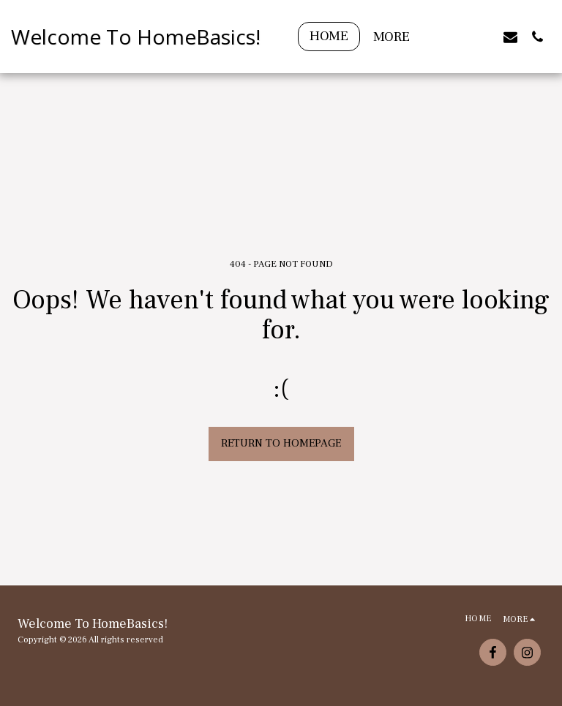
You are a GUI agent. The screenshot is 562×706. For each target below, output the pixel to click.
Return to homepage (281, 443)
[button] (456, 36)
